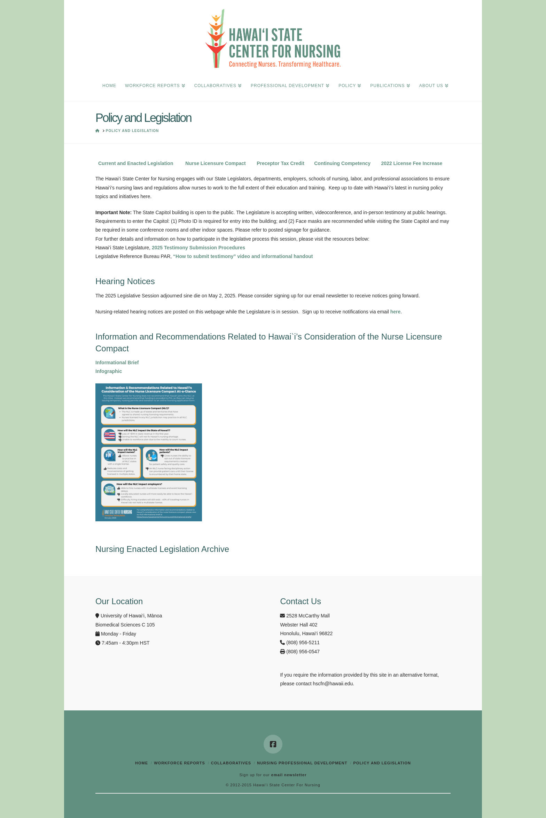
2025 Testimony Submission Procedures (198, 247)
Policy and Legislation (382, 763)
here (395, 311)
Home (141, 763)
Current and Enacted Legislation (135, 163)
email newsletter (289, 775)
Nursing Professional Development (302, 763)
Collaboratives (231, 763)
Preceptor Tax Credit (280, 163)
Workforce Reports (179, 763)
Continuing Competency (342, 163)
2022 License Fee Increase (411, 163)
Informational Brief (117, 362)
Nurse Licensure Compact (215, 163)
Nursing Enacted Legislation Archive (162, 549)
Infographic (108, 371)
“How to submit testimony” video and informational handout (243, 256)
